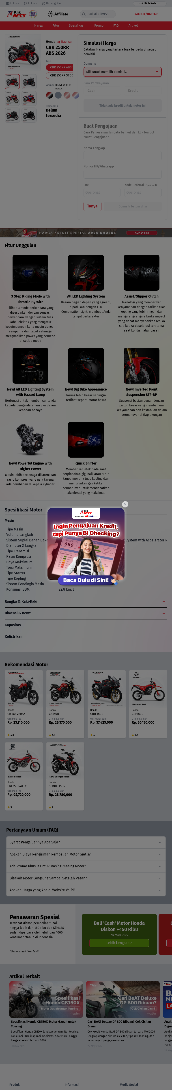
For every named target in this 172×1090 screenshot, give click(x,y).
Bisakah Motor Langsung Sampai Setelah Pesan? (48, 878)
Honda (50, 42)
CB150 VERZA (16, 714)
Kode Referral (134, 185)
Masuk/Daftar (146, 14)
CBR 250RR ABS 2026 (64, 67)
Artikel (133, 25)
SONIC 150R (57, 786)
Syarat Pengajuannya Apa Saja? (35, 842)
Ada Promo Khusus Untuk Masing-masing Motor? (48, 866)
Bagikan (65, 42)
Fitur (56, 25)
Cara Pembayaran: (97, 83)
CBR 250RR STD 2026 (64, 75)
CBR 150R (96, 714)
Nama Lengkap (94, 148)
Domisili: (90, 63)
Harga (38, 25)
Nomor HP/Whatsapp (99, 166)
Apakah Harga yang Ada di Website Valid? (42, 890)
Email (87, 185)
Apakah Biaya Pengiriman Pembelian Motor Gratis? (50, 854)
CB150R (54, 714)
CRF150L (137, 714)
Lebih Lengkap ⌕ (119, 943)
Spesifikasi (76, 25)
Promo (98, 25)
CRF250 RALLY (17, 786)
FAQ (116, 25)
